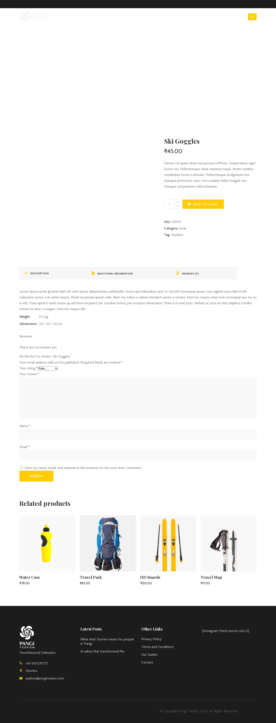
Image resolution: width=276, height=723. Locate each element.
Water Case (29, 577)
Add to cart (206, 204)
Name (25, 426)
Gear (182, 228)
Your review (29, 374)
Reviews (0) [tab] (190, 273)
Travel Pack (91, 577)
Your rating (28, 368)
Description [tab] (39, 273)
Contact (147, 662)
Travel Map (211, 577)
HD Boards (150, 577)
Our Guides (149, 654)
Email (24, 447)
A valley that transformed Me (102, 651)
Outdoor (177, 235)
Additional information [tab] (115, 273)
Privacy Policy (151, 639)
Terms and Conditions (157, 647)
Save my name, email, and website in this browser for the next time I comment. (83, 468)
